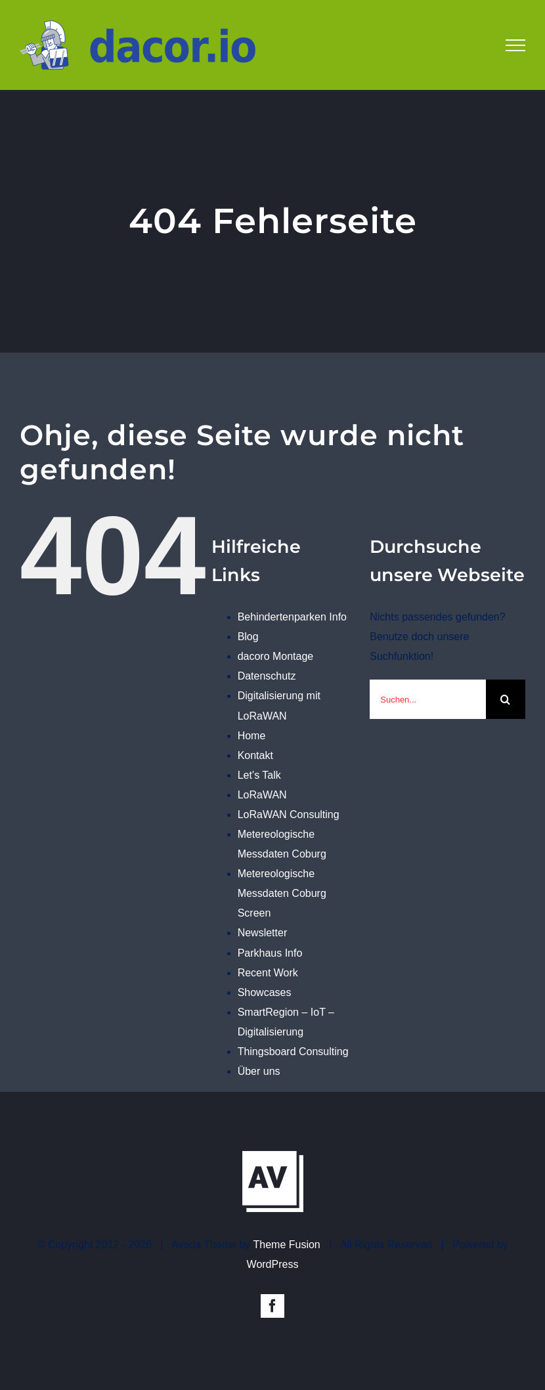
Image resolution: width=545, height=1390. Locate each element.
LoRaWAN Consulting (288, 814)
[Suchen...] (428, 699)
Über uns (259, 1071)
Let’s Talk (259, 775)
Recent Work (268, 972)
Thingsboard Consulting (293, 1051)
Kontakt (255, 755)
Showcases (265, 992)
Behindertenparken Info (292, 616)
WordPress (273, 1264)
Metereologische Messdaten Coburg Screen (282, 893)
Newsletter (263, 932)
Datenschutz (267, 676)
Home (252, 735)
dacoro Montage (276, 656)
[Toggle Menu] (515, 45)
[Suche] (505, 699)
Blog (248, 636)
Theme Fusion (286, 1244)
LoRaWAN (262, 794)
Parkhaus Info (270, 953)
